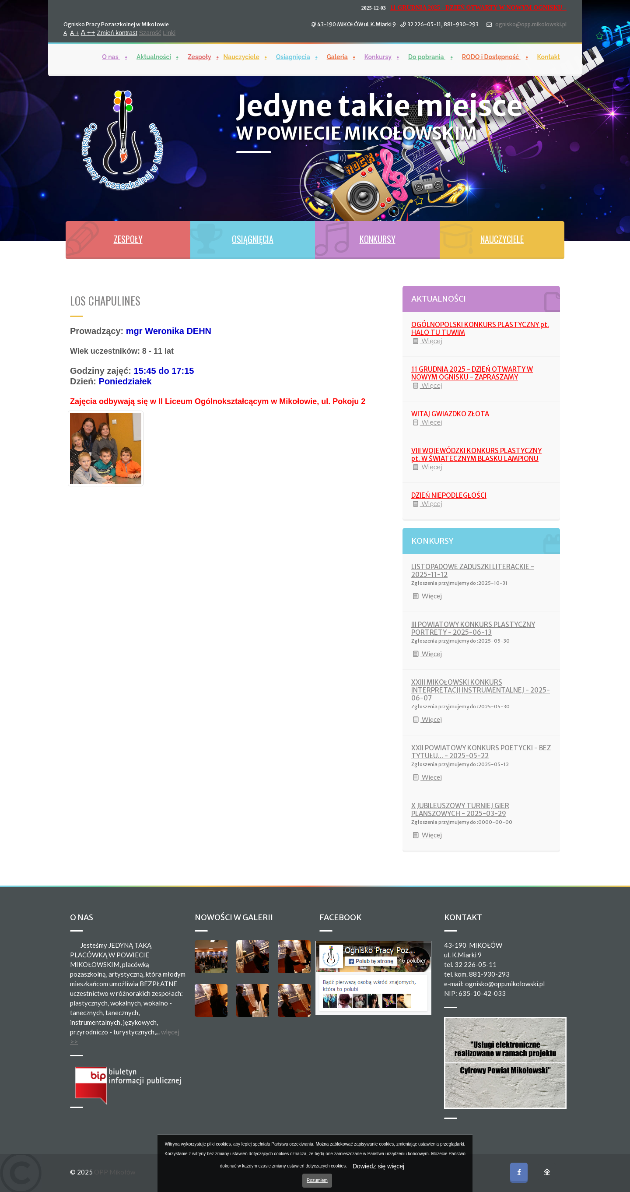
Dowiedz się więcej (378, 1166)
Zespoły (199, 56)
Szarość (150, 31)
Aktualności (153, 56)
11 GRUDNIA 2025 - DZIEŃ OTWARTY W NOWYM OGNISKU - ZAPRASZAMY (508, 7)
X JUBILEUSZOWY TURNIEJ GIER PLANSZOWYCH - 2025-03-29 (460, 810)
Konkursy (378, 56)
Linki (169, 31)
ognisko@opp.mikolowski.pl (531, 23)
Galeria (337, 56)
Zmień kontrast (117, 31)
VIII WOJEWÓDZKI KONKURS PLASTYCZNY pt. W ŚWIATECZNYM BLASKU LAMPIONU (476, 455)
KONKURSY (378, 239)
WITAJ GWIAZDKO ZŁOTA (450, 414)
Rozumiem (317, 1180)
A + (74, 31)
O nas (111, 56)
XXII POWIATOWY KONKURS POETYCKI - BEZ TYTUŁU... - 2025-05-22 (481, 752)
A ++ (88, 31)
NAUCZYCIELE (502, 239)
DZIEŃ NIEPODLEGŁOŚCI (448, 495)
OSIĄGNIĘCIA (252, 239)
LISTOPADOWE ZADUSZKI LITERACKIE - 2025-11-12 (472, 571)
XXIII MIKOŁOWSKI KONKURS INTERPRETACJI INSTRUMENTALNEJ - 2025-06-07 (480, 690)
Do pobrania (426, 56)
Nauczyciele (241, 56)
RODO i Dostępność (491, 56)
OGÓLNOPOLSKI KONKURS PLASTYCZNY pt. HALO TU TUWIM (480, 328)
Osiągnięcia (293, 56)
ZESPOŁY (128, 239)
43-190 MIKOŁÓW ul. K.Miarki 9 (356, 23)
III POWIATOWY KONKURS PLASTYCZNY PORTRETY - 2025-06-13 (473, 628)
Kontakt (548, 56)
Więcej (426, 341)
